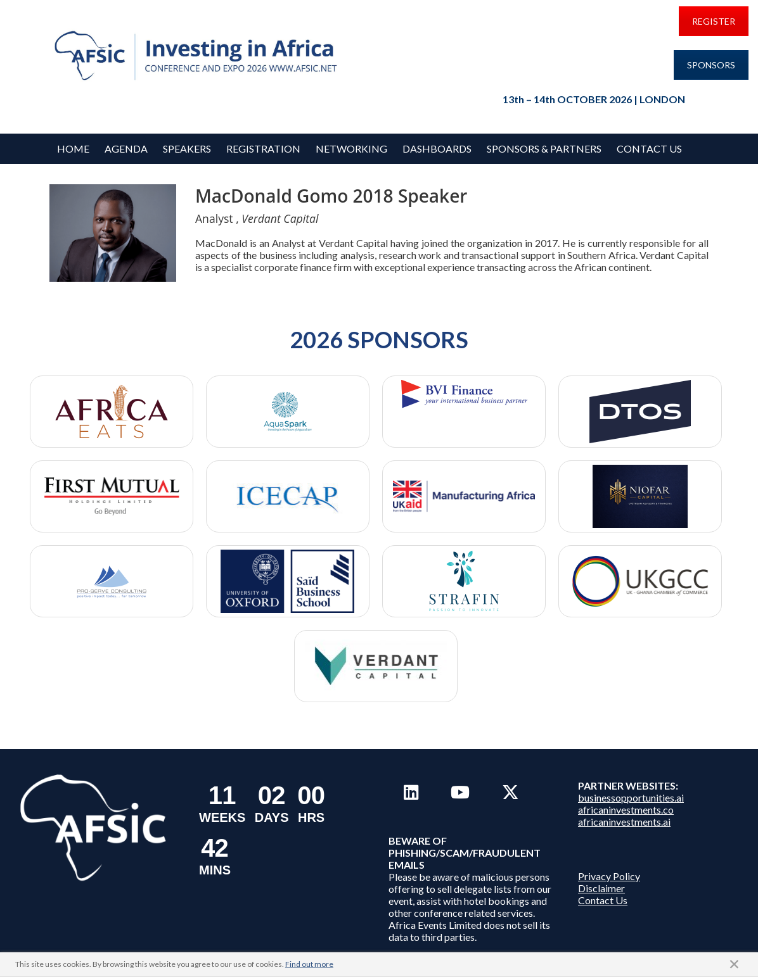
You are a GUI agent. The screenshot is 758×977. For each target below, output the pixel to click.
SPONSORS (711, 65)
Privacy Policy (609, 876)
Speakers (187, 148)
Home (73, 148)
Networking (351, 148)
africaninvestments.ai (624, 822)
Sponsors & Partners (544, 148)
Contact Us (649, 148)
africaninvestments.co (626, 810)
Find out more (309, 964)
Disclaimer (601, 888)
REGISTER (713, 21)
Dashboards (437, 148)
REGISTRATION (263, 148)
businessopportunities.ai (631, 797)
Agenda (126, 148)
